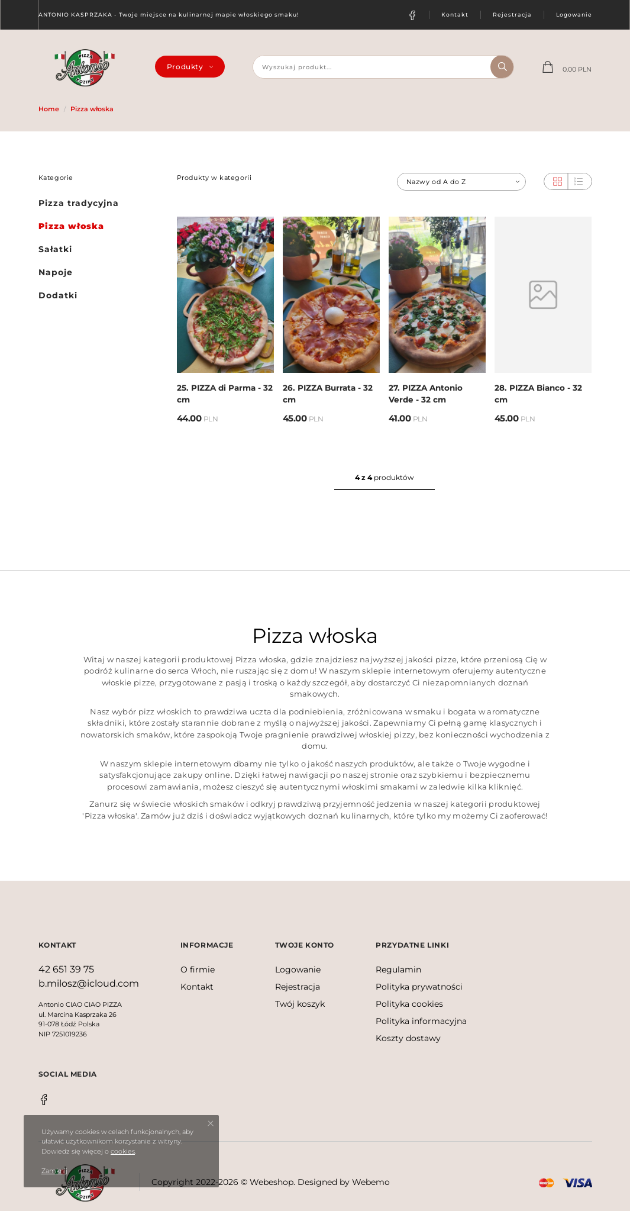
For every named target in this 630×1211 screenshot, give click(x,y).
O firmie (197, 969)
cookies (123, 1151)
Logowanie (574, 14)
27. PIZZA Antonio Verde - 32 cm (426, 393)
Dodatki (57, 295)
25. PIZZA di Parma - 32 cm (225, 393)
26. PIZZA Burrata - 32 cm (328, 393)
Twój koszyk (300, 1004)
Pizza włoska (92, 109)
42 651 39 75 (66, 969)
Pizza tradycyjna (78, 203)
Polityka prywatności (419, 986)
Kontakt (455, 14)
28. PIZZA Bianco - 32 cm (538, 393)
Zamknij (54, 1171)
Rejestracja (512, 14)
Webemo (371, 1182)
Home (48, 109)
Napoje (55, 272)
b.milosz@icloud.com (88, 983)
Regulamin (398, 969)
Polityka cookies (409, 1004)
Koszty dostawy (408, 1038)
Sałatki (55, 249)
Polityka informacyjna (421, 1021)
